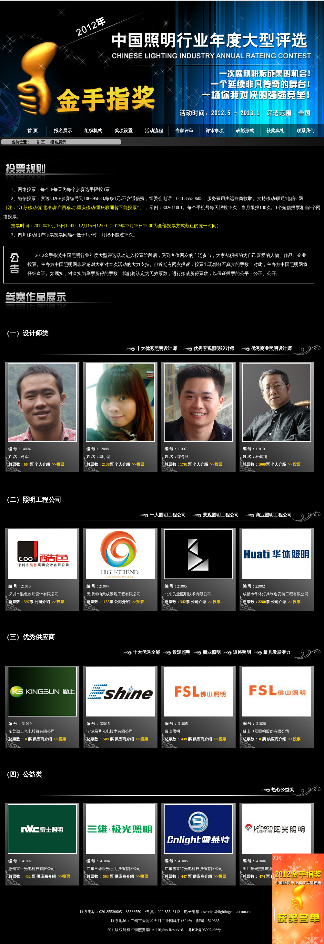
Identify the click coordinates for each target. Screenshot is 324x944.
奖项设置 (124, 130)
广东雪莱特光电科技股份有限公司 (194, 868)
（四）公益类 (22, 774)
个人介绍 (42, 464)
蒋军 (25, 456)
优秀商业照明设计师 (271, 348)
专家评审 (184, 130)
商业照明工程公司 (274, 515)
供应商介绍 (42, 739)
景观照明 (181, 652)
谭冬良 (183, 456)
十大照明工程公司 (168, 515)
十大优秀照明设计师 (156, 348)
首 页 (32, 130)
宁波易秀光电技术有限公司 (109, 731)
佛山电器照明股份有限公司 (266, 731)
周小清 (105, 456)
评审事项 (215, 130)
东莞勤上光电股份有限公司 (31, 731)
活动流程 (154, 130)
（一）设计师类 (25, 333)
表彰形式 (245, 130)
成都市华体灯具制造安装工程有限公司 (276, 594)
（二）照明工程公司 (32, 499)
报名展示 (63, 130)
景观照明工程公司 (221, 515)
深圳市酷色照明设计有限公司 (33, 594)
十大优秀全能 (146, 652)
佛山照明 (172, 731)
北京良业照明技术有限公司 (188, 594)
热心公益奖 (282, 789)
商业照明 (212, 652)
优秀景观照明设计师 (214, 348)
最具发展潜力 (276, 652)
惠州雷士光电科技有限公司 (31, 868)
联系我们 (306, 130)
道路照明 (242, 652)
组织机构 (93, 130)
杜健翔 (261, 456)
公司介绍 (42, 601)
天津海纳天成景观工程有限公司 (113, 594)
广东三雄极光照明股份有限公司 (113, 868)
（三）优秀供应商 (29, 637)
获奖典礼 (275, 130)
